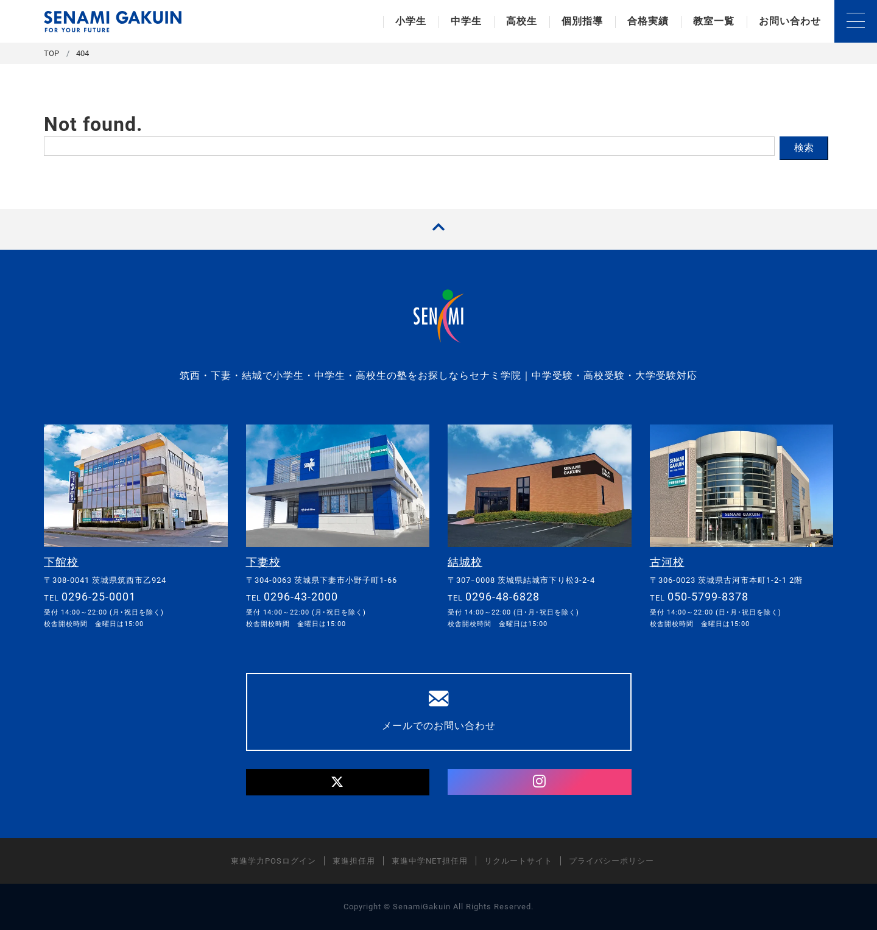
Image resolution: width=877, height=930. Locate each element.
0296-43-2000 (301, 596)
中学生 (466, 21)
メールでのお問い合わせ (438, 710)
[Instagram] (540, 782)
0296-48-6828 (502, 596)
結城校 (465, 561)
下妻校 (263, 561)
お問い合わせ (790, 21)
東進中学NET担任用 (430, 860)
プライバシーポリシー (611, 860)
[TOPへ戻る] (438, 229)
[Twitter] (338, 782)
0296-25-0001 (99, 596)
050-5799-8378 (707, 596)
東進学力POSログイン (273, 860)
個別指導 (582, 21)
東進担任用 (354, 860)
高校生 (521, 21)
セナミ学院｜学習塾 (112, 21)
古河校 (667, 561)
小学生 (410, 21)
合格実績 (648, 21)
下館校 (61, 561)
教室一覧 (713, 21)
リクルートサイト (518, 860)
